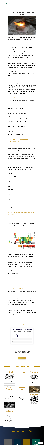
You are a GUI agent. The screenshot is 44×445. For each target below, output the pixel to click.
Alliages (23, 1)
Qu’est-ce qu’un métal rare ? (34, 395)
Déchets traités (28, 1)
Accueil (12, 1)
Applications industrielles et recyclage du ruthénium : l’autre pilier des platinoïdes (9, 388)
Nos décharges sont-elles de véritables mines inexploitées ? (9, 411)
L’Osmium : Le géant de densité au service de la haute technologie (34, 372)
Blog (12, 4)
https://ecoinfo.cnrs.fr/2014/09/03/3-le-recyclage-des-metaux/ (22, 288)
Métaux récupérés (18, 1)
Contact (15, 4)
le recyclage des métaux (17, 306)
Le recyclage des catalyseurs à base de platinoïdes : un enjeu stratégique (22, 388)
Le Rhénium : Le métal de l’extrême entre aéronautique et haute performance (22, 372)
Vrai (13, 341)
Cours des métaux (35, 1)
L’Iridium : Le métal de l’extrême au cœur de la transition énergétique (9, 372)
